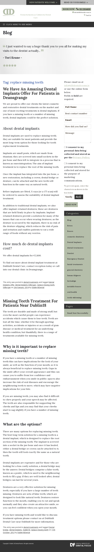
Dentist (70, 253)
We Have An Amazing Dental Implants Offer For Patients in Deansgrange (31, 93)
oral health (72, 292)
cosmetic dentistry (75, 237)
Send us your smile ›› (76, 2)
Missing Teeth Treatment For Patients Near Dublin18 (30, 303)
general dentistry (75, 270)
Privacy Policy (81, 157)
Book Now (69, 9)
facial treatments (75, 264)
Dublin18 (26, 530)
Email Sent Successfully (77, 313)
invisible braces (74, 286)
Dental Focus (83, 545)
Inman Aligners (74, 275)
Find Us (87, 15)
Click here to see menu (17, 24)
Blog (69, 220)
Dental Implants (74, 242)
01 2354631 (83, 9)
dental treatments (31, 282)
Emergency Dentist (75, 259)
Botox (70, 226)
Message (77, 137)
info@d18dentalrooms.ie (82, 12)
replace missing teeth (45, 285)
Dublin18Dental (38, 287)
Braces (70, 231)
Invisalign (71, 281)
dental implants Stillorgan (25, 285)
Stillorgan (7, 287)
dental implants (15, 530)
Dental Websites (82, 543)
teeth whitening (74, 297)
